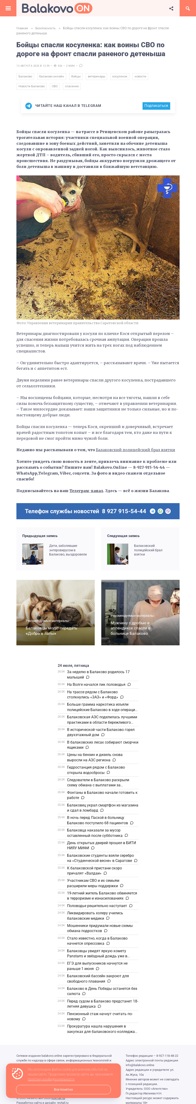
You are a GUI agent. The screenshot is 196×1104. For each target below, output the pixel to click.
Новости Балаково (32, 88)
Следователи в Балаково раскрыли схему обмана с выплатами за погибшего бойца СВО (98, 787)
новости (144, 77)
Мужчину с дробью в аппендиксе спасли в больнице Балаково (131, 629)
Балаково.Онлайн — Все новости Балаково (57, 8)
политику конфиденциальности (51, 1079)
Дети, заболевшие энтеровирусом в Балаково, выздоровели (68, 551)
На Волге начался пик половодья (96, 686)
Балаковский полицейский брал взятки (136, 452)
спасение (73, 88)
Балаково (25, 77)
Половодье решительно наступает (97, 907)
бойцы (77, 77)
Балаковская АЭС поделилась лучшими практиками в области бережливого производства (102, 724)
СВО (56, 88)
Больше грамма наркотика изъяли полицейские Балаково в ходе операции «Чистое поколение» (102, 711)
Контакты (58, 1100)
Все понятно (63, 1090)
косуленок (122, 77)
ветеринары (98, 77)
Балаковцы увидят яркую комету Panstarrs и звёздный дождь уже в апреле (97, 957)
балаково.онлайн (52, 77)
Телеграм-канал (86, 492)
